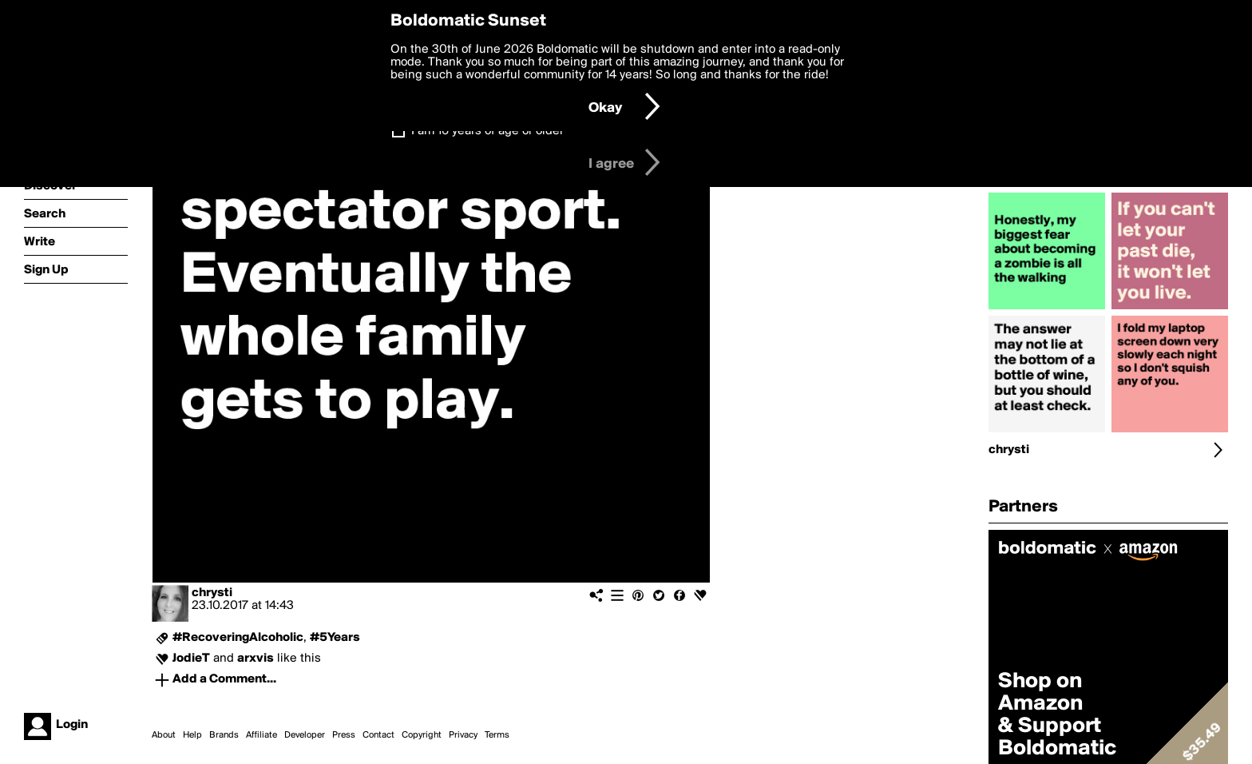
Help (192, 735)
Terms (497, 735)
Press (343, 735)
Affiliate (261, 735)
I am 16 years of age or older (487, 131)
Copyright (422, 735)
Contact (378, 735)
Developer (304, 735)
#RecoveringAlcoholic (237, 637)
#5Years (335, 637)
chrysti (212, 593)
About (164, 735)
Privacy (463, 735)
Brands (224, 735)
